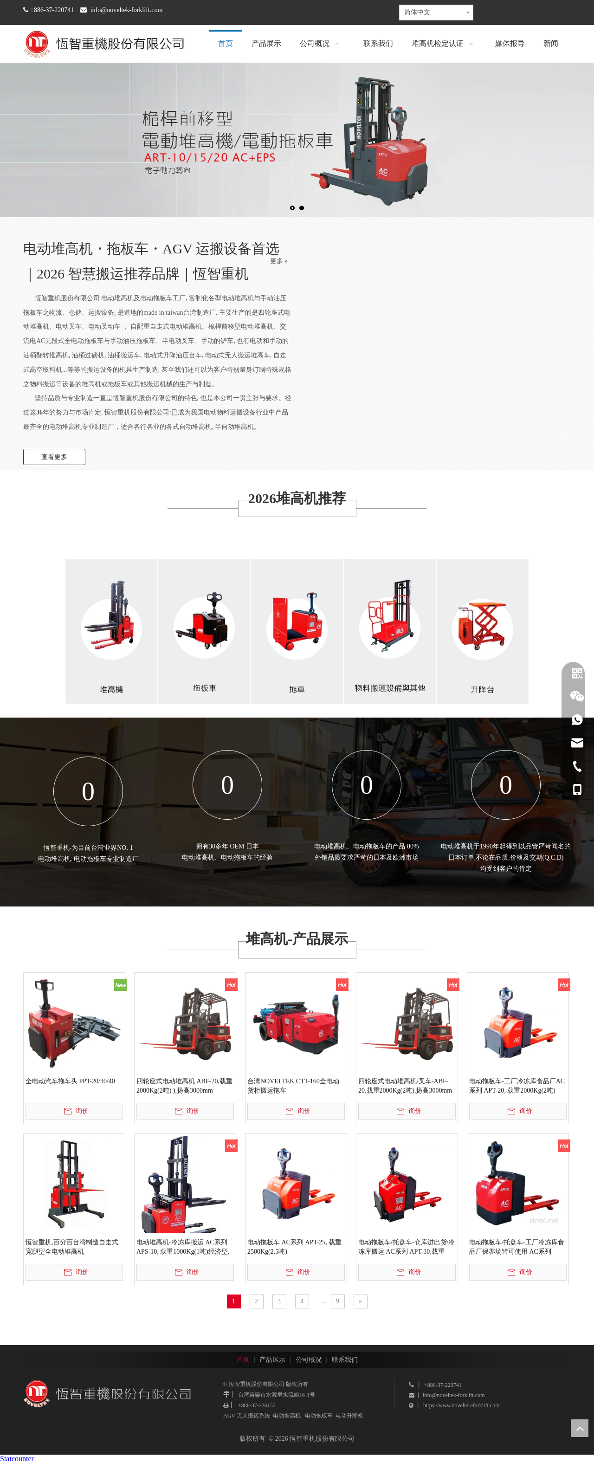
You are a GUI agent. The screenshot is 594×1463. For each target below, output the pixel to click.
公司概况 (309, 1359)
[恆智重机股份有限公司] (204, 620)
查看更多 (54, 456)
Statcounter (17, 1459)
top (579, 1428)
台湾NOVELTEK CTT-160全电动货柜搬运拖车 (293, 1086)
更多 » (279, 261)
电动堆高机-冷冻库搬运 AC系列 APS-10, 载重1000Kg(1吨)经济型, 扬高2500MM (182, 1247)
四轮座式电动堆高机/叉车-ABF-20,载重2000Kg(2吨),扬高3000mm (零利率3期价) (405, 1086)
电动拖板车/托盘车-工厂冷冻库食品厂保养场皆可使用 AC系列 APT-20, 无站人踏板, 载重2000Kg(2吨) (516, 1247)
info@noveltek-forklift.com (126, 9)
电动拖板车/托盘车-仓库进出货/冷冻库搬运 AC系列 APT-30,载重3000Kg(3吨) (406, 1247)
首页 (242, 1359)
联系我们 (345, 1359)
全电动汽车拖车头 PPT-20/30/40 (70, 1081)
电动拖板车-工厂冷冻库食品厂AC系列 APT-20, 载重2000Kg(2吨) (517, 1086)
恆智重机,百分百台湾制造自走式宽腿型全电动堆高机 (72, 1247)
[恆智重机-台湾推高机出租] (111, 620)
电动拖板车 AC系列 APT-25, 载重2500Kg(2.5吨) (294, 1247)
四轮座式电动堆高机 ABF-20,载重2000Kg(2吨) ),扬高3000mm (184, 1086)
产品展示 (272, 1359)
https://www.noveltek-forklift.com (461, 1405)
